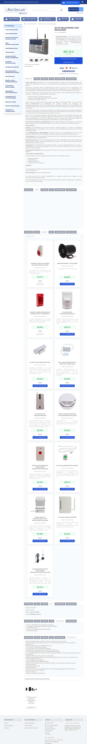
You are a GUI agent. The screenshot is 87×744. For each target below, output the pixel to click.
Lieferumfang (60, 78)
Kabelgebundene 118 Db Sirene (67, 263)
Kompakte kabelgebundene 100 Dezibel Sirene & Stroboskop (40, 313)
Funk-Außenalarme (13, 29)
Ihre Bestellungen (29, 723)
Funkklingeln (13, 52)
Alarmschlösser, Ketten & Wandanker (13, 56)
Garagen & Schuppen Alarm (13, 62)
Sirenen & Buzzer (13, 102)
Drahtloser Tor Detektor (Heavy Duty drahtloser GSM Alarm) (40, 518)
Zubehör (44, 78)
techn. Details (71, 78)
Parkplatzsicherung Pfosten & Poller (13, 38)
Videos (37, 78)
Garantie (7, 728)
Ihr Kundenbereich (30, 719)
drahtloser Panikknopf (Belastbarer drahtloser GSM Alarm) (40, 467)
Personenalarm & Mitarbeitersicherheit (13, 71)
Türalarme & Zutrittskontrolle (13, 91)
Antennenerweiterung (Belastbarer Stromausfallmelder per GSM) (40, 570)
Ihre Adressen (28, 725)
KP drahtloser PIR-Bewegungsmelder (67, 313)
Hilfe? (6, 723)
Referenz (56, 32)
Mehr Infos (28, 78)
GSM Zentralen (13, 76)
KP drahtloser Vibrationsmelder (40, 414)
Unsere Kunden (9, 725)
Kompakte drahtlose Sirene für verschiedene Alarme (40, 264)
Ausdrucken (29, 66)
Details (40, 281)
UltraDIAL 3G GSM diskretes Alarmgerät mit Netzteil (31, 699)
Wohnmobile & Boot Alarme (13, 86)
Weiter (50, 60)
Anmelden (80, 13)
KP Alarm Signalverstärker (67, 517)
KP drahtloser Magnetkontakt (40, 362)
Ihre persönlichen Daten (31, 728)
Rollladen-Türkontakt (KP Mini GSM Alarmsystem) (67, 363)
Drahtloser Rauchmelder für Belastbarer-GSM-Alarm (67, 414)
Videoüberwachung (13, 48)
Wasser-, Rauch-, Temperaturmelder (13, 81)
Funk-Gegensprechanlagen (13, 43)
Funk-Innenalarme (13, 33)
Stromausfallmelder (13, 67)
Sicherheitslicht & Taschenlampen (13, 97)
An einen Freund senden (32, 64)
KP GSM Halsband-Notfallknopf (67, 465)
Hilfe (51, 78)
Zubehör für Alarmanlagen (13, 110)
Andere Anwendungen (13, 106)
